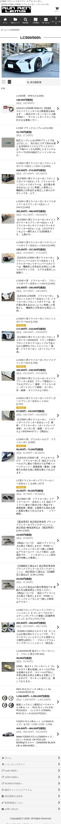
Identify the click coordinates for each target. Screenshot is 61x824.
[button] (25, 21)
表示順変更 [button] (34, 82)
